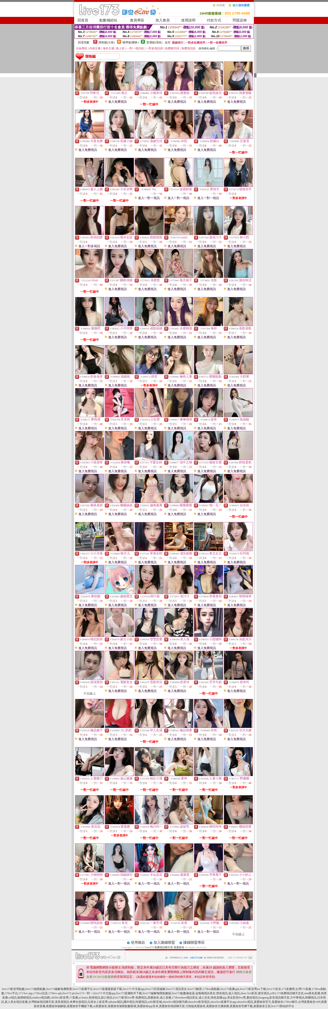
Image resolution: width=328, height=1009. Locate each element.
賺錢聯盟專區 (194, 942)
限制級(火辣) (107, 42)
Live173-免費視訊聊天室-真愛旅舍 (164, 947)
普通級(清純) (154, 42)
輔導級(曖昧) (131, 42)
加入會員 (162, 20)
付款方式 (214, 20)
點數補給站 (108, 20)
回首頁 (82, 20)
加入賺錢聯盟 (164, 942)
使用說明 (188, 20)
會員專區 (137, 20)
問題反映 (240, 20)
